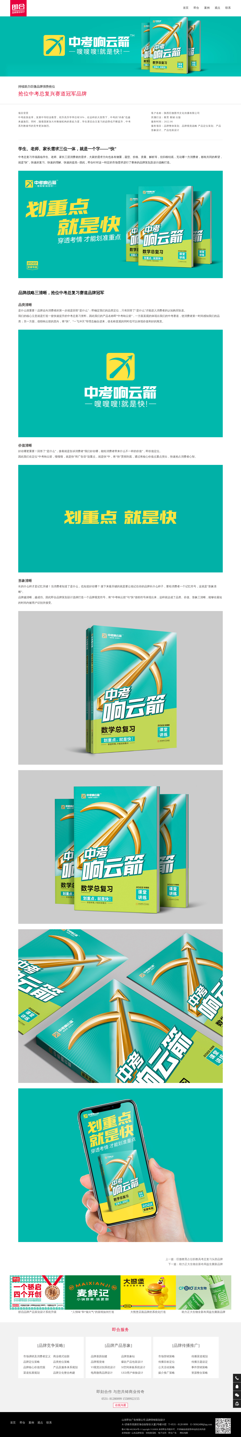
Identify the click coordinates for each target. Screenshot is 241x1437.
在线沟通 (120, 1405)
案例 (207, 7)
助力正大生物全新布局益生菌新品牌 (201, 1264)
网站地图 (184, 1433)
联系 (228, 7)
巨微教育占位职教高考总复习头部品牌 (199, 1259)
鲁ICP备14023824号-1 (131, 1429)
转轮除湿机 (151, 1433)
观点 (217, 7)
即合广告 (172, 1433)
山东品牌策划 (138, 1433)
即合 (196, 7)
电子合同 (162, 1433)
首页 (186, 7)
